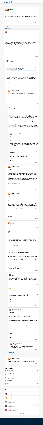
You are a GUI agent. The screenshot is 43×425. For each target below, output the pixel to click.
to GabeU (20, 133)
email (8, 377)
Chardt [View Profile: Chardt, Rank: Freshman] (13, 378)
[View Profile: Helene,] (6, 402)
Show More (7, 18)
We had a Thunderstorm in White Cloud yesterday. (16, 396)
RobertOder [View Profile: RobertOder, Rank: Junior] (10, 9)
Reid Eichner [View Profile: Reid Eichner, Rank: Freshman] (13, 287)
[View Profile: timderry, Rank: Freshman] (10, 275)
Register (34, 1)
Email (8, 383)
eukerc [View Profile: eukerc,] (14, 398)
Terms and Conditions (12, 420)
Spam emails (9, 380)
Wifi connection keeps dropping (13, 400)
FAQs (17, 420)
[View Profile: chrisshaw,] (6, 410)
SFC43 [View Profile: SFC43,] (14, 406)
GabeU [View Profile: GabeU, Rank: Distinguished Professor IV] (13, 106)
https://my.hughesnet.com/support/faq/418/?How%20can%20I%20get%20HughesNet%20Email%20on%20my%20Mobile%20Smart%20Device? (21, 71)
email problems (10, 370)
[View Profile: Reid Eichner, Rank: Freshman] (10, 289)
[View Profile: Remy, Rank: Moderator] (7, 61)
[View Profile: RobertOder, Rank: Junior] (6, 10)
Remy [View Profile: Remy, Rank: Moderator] (10, 60)
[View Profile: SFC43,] (6, 406)
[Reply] (36, 23)
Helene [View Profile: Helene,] (14, 402)
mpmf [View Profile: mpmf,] (14, 394)
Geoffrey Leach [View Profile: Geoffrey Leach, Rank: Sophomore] (14, 375)
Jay (15, 267)
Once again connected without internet (15, 409)
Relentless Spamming (12, 404)
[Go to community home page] (8, 2)
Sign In (38, 1)
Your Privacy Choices (31, 420)
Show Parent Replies (7, 28)
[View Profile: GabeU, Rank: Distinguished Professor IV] (10, 107)
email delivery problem (11, 373)
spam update (10, 392)
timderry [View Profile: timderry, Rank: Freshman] (13, 274)
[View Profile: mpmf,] (6, 394)
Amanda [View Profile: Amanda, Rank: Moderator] (11, 230)
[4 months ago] (10, 398)
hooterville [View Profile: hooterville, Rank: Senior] (13, 371)
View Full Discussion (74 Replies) (9, 26)
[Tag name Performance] (15, 20)
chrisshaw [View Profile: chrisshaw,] (14, 410)
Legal (21, 420)
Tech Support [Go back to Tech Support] (6, 4)
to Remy (17, 90)
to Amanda (19, 274)
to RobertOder (17, 60)
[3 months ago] (10, 394)
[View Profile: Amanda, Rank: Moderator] (9, 232)
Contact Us (24, 420)
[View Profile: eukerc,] (6, 398)
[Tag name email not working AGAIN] (9, 20)
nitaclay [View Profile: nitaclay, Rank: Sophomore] (13, 381)
